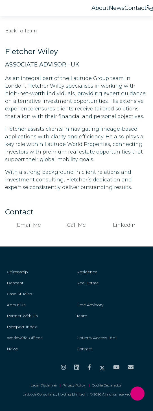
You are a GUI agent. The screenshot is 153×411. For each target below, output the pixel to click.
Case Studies (19, 293)
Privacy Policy (75, 385)
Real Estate (87, 282)
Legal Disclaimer (44, 385)
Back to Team (21, 31)
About (100, 8)
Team (81, 315)
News (116, 8)
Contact (135, 8)
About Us (16, 304)
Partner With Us (22, 315)
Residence (86, 271)
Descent (15, 282)
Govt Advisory (89, 304)
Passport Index (22, 326)
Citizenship (17, 271)
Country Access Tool (96, 337)
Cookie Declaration (107, 385)
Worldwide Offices (24, 337)
